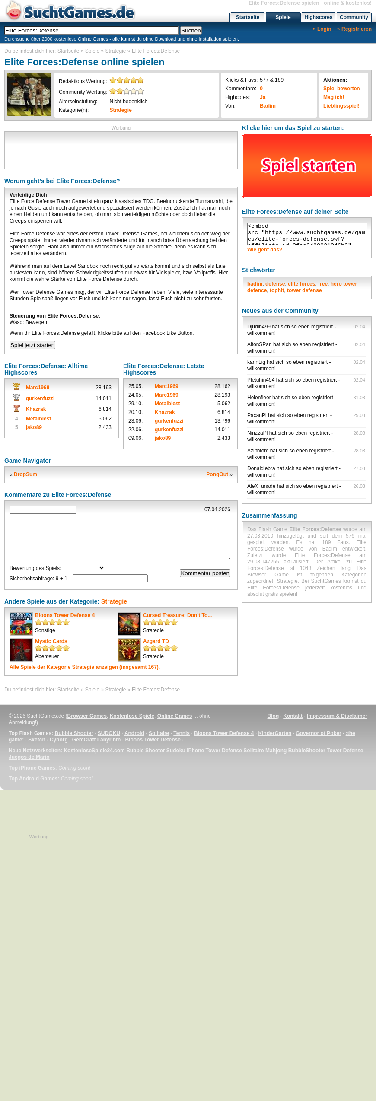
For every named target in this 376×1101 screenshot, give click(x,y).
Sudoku (175, 751)
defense (275, 284)
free (323, 284)
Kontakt (293, 716)
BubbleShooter (306, 751)
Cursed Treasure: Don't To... (177, 615)
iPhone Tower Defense (214, 751)
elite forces (301, 284)
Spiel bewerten (341, 89)
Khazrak (36, 409)
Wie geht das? (264, 250)
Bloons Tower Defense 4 (65, 615)
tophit (277, 290)
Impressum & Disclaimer (337, 716)
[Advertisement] (121, 149)
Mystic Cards (51, 641)
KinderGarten (275, 733)
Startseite (248, 17)
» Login (322, 29)
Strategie (115, 51)
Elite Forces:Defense (156, 51)
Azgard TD (156, 641)
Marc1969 (38, 388)
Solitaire (159, 733)
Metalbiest (38, 419)
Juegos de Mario (29, 757)
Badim (268, 106)
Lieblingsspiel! (341, 106)
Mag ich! (333, 97)
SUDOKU (109, 733)
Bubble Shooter (73, 733)
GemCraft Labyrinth (96, 740)
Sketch (36, 740)
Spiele (282, 17)
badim (254, 284)
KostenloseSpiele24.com (94, 751)
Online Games (174, 716)
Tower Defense (345, 751)
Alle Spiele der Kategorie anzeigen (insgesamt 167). (85, 667)
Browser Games (87, 716)
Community (354, 17)
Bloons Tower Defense (152, 740)
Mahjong (276, 751)
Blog (273, 716)
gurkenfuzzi (40, 398)
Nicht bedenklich (128, 102)
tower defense (304, 290)
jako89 (34, 427)
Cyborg (59, 740)
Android (134, 733)
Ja (262, 97)
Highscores (318, 17)
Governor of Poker (318, 733)
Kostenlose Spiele (132, 716)
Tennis (181, 733)
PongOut (217, 474)
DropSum (25, 474)
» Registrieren (354, 29)
